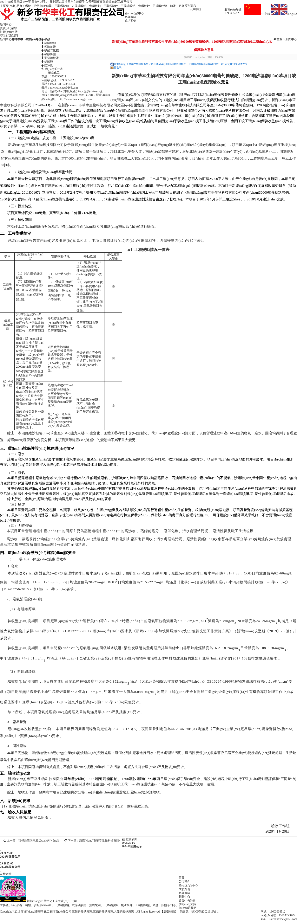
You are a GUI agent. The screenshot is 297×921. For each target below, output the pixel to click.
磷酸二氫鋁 (50, 50)
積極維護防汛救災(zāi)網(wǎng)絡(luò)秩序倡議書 (49, 840)
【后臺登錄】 (169, 911)
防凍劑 (47, 65)
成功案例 (130, 20)
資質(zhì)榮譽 (8, 28)
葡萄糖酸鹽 (50, 57)
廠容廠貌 (130, 17)
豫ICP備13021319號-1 (204, 911)
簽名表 (117, 67)
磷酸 (45, 39)
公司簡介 (196, 9)
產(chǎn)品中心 (134, 13)
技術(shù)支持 (9, 31)
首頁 (193, 5)
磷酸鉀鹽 (48, 54)
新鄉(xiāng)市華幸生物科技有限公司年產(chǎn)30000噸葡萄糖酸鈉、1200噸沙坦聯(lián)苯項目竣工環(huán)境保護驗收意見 (180, 64)
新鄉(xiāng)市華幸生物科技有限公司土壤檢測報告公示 (113, 840)
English (284, 13)
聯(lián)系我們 (9, 35)
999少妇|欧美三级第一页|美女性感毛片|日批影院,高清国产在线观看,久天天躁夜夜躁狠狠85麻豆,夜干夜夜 (66, 1)
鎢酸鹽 (47, 61)
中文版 (257, 13)
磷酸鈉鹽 (48, 46)
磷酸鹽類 (48, 43)
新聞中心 (6, 24)
